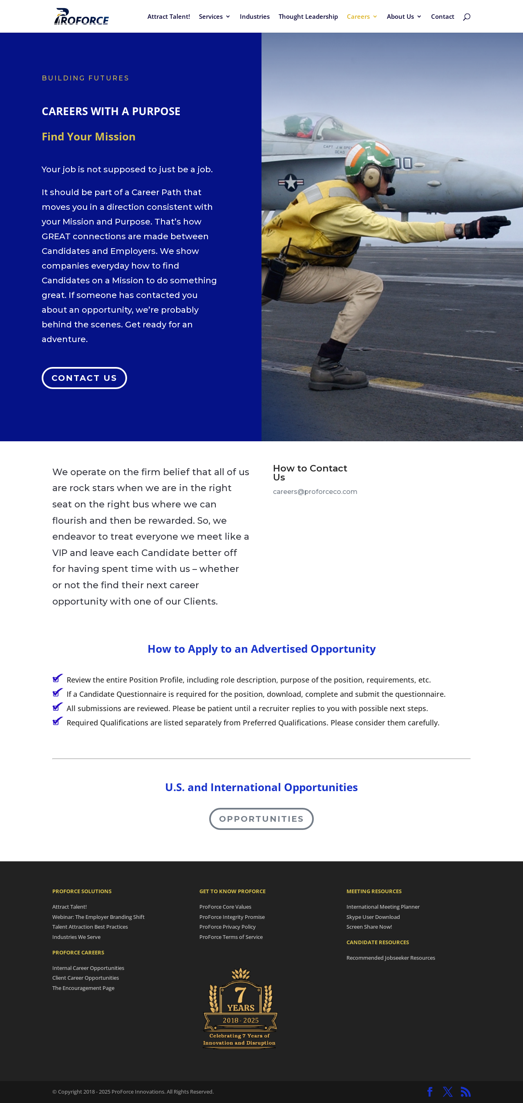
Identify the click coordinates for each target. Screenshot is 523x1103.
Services (211, 16)
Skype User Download (373, 917)
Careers (358, 16)
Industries (255, 16)
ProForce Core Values (225, 906)
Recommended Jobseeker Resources (390, 957)
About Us (400, 16)
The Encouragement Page (83, 988)
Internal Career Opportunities (88, 968)
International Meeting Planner (383, 906)
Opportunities (261, 819)
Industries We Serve (76, 937)
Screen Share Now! (369, 926)
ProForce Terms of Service (231, 937)
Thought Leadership (308, 16)
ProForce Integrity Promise (232, 917)
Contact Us (84, 371)
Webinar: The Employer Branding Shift (98, 917)
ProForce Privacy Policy (227, 926)
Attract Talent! (169, 16)
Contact (442, 16)
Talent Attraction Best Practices (90, 926)
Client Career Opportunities (85, 977)
